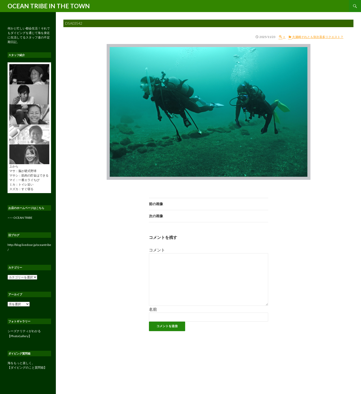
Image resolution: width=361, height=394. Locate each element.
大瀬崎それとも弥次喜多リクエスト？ (317, 37)
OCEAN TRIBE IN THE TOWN (49, 6)
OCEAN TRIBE (22, 218)
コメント (157, 249)
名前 (153, 309)
